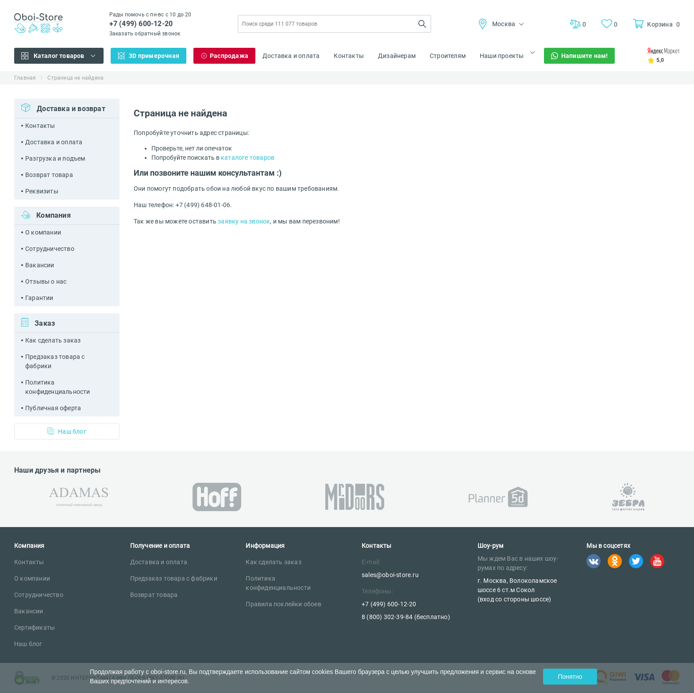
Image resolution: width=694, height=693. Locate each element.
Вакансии (39, 265)
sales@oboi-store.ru (390, 574)
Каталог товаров (59, 55)
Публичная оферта (53, 408)
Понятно (570, 676)
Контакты (349, 55)
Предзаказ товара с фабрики (55, 361)
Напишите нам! (584, 55)
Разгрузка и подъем (55, 158)
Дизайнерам (397, 55)
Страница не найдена (75, 78)
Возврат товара (49, 174)
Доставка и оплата (291, 55)
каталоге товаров (247, 157)
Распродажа (229, 55)
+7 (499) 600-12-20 (141, 23)
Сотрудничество (49, 248)
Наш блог (66, 431)
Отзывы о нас (45, 281)
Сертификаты (34, 627)
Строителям (448, 55)
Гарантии (39, 297)
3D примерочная (154, 55)
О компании (43, 232)
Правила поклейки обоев (283, 604)
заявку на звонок (244, 221)
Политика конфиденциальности (57, 387)
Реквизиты (41, 191)
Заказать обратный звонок (145, 34)
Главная (25, 78)
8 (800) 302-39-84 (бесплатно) (406, 616)
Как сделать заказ (53, 340)
